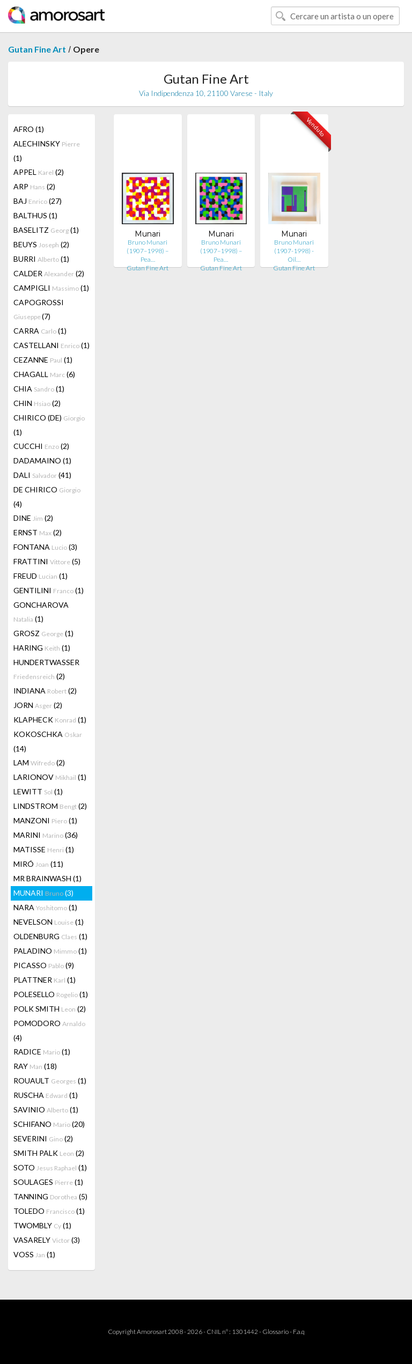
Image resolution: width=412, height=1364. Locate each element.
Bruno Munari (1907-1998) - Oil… (294, 250)
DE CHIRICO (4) (46, 496)
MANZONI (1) (45, 820)
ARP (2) (34, 186)
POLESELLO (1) (50, 994)
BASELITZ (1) (46, 229)
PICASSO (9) (43, 965)
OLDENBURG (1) (50, 936)
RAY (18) (35, 1066)
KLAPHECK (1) (49, 719)
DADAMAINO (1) (42, 460)
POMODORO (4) (49, 1030)
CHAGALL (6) (44, 374)
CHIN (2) (37, 403)
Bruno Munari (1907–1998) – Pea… (147, 250)
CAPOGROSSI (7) (38, 309)
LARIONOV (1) (49, 776)
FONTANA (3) (45, 546)
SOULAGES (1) (48, 1181)
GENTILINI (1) (48, 590)
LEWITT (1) (38, 791)
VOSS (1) (34, 1254)
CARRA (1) (40, 330)
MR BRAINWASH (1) (47, 878)
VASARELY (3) (46, 1239)
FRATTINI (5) (46, 561)
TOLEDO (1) (49, 1210)
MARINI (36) (45, 834)
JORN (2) (37, 705)
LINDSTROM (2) (50, 805)
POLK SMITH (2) (49, 1008)
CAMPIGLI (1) (51, 287)
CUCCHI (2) (41, 446)
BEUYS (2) (41, 244)
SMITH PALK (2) (48, 1152)
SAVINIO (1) (45, 1109)
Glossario (275, 1332)
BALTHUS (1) (35, 215)
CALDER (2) (48, 273)
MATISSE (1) (43, 849)
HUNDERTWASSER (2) (46, 669)
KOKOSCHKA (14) (47, 741)
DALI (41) (42, 475)
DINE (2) (33, 517)
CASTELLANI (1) (51, 345)
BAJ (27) (37, 200)
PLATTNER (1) (44, 979)
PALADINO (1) (50, 950)
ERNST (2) (37, 532)
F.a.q (299, 1332)
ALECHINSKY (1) (46, 151)
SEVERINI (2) (43, 1138)
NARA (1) (45, 907)
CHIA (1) (38, 388)
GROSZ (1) (43, 633)
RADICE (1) (41, 1051)
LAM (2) (39, 762)
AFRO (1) (28, 129)
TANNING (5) (50, 1196)
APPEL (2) (38, 171)
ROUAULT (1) (49, 1080)
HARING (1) (41, 647)
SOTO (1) (50, 1167)
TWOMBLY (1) (42, 1225)
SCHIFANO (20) (49, 1124)
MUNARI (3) (43, 892)
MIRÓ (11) (38, 863)
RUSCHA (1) (45, 1095)
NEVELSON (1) (48, 921)
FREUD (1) (40, 575)
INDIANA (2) (45, 690)
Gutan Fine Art (37, 49)
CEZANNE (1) (42, 359)
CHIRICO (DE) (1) (49, 425)
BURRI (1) (41, 258)
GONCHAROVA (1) (41, 611)
